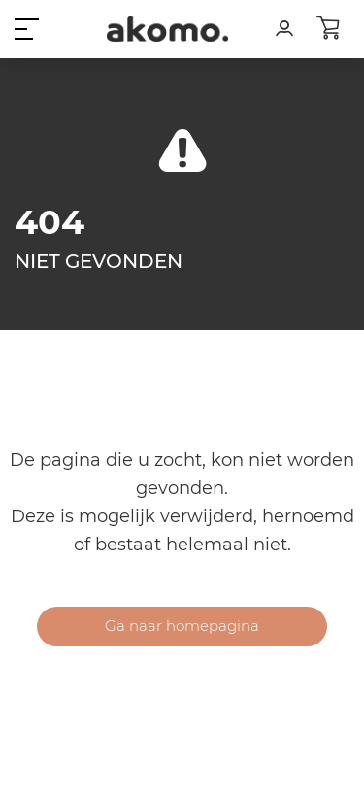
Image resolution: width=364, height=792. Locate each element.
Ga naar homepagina (182, 625)
